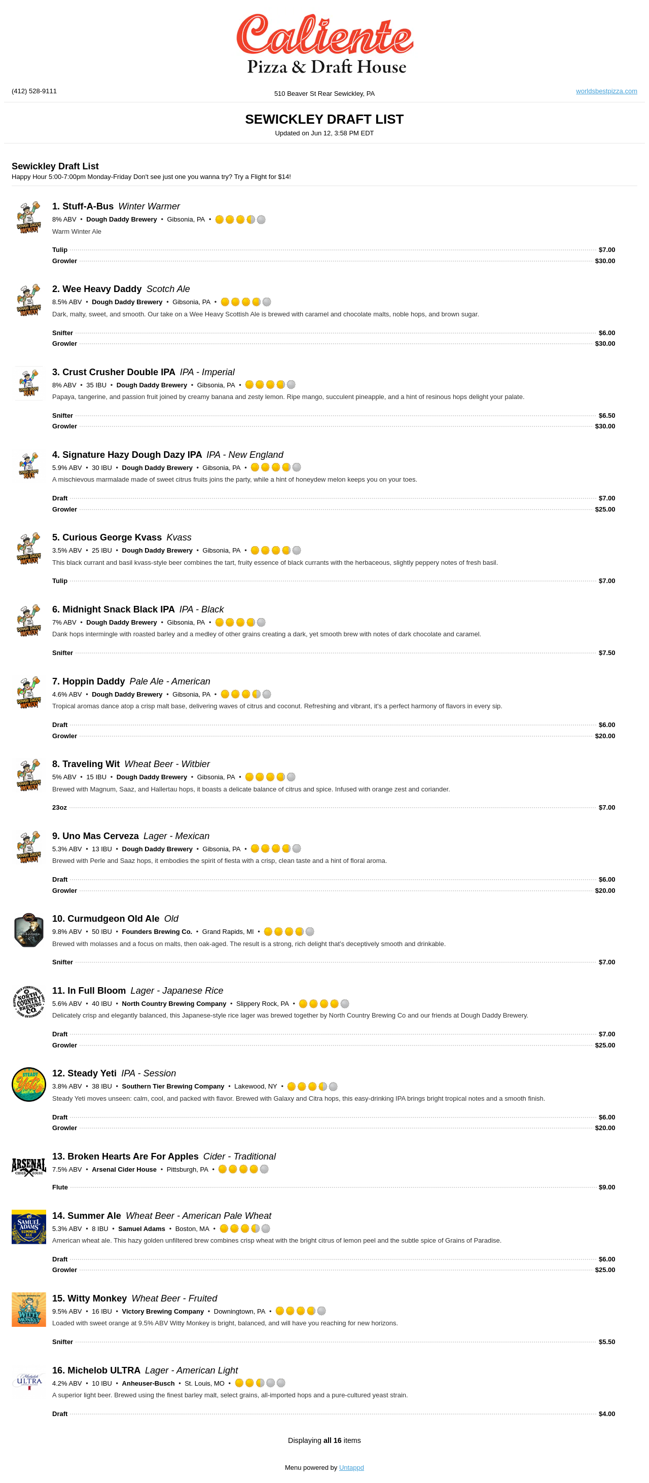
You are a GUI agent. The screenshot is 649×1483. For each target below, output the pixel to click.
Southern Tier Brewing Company (173, 1086)
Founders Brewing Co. (157, 931)
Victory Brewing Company (163, 1311)
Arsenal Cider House (124, 1169)
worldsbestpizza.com (606, 91)
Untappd (351, 1467)
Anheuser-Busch (148, 1383)
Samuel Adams (141, 1229)
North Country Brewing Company (174, 1003)
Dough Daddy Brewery (121, 219)
